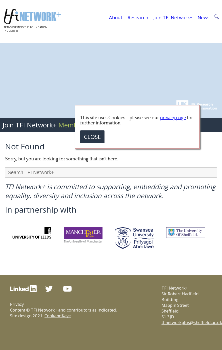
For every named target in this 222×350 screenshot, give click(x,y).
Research (138, 17)
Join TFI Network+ (172, 17)
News (204, 17)
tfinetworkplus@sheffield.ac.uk (192, 322)
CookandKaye (57, 316)
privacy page (173, 117)
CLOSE (92, 137)
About (115, 17)
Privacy (17, 304)
